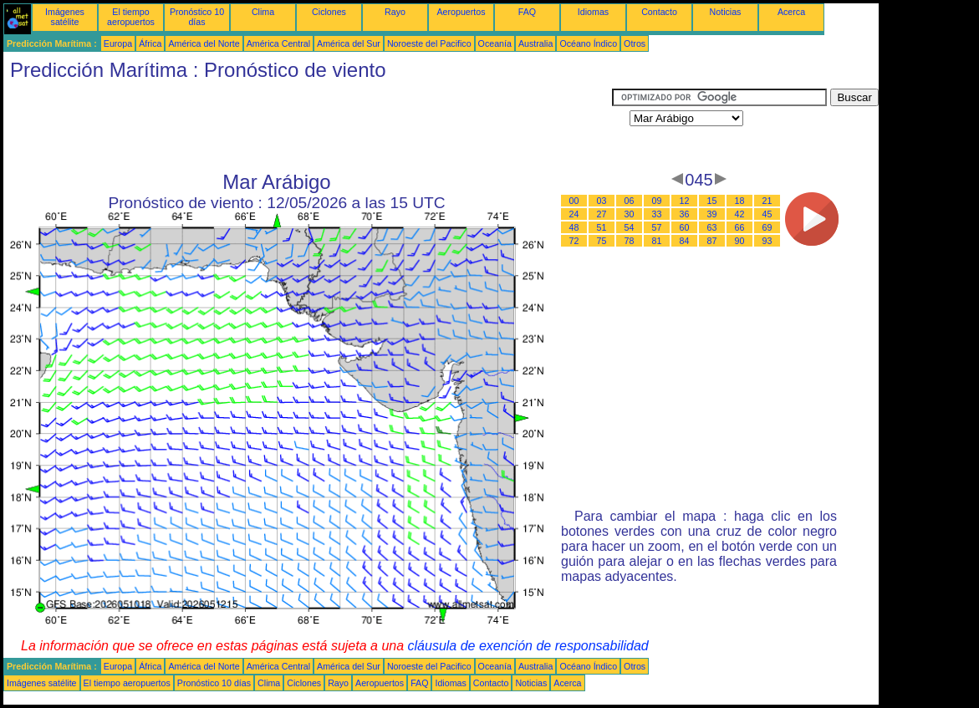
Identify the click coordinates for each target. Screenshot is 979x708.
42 (740, 214)
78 (630, 241)
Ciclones (329, 12)
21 (767, 201)
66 (740, 227)
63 (712, 227)
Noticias (726, 12)
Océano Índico (588, 43)
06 (630, 201)
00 (574, 201)
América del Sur (348, 43)
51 (602, 227)
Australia (535, 43)
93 (767, 241)
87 (712, 241)
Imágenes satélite (64, 17)
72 (574, 241)
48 (574, 227)
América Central (278, 43)
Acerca (791, 12)
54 (630, 227)
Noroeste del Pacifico (429, 43)
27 (602, 214)
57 (657, 227)
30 (630, 214)
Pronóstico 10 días (197, 17)
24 (574, 214)
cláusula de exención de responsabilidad (528, 646)
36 (685, 214)
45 (767, 214)
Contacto (659, 12)
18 (740, 201)
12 (685, 201)
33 (657, 214)
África (150, 43)
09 (657, 201)
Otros (634, 43)
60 (685, 227)
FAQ (527, 12)
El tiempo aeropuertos (131, 17)
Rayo (395, 12)
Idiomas (593, 12)
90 (740, 241)
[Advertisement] (307, 126)
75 (602, 241)
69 (767, 227)
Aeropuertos (460, 12)
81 (657, 241)
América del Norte (203, 43)
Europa (118, 43)
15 (712, 201)
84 (685, 241)
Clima (263, 12)
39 (712, 214)
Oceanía (495, 43)
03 (602, 201)
